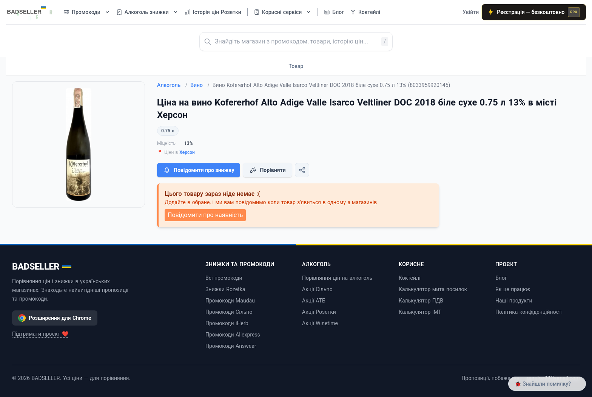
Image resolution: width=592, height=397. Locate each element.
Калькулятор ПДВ (421, 301)
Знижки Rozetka (225, 289)
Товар (296, 66)
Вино (200, 85)
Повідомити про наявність (205, 215)
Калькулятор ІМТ (420, 312)
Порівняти (267, 170)
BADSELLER (41, 266)
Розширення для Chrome (54, 318)
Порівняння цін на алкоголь (337, 278)
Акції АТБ (313, 301)
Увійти (470, 12)
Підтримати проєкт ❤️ (40, 334)
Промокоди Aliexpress (232, 335)
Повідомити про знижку (198, 170)
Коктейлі (410, 278)
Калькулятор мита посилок (433, 289)
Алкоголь (172, 85)
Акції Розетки (319, 312)
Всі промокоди (223, 278)
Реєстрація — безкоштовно (534, 12)
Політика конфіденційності (529, 312)
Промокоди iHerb (226, 323)
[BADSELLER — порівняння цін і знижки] (30, 9)
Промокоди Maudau (230, 301)
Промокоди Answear (230, 346)
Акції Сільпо (317, 289)
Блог (501, 278)
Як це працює (512, 289)
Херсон (187, 152)
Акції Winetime (320, 323)
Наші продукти (513, 301)
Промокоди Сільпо (228, 312)
